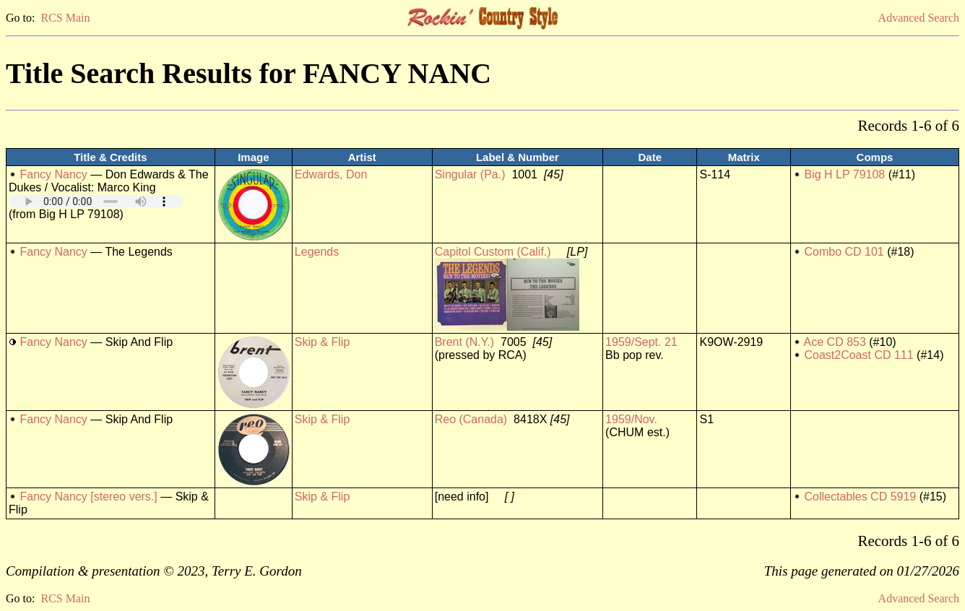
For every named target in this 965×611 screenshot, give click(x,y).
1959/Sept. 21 (641, 342)
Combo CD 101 (843, 252)
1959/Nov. (631, 419)
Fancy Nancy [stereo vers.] (88, 496)
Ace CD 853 (835, 342)
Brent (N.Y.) (464, 342)
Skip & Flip (322, 342)
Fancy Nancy (53, 174)
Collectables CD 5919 (860, 496)
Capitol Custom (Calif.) (493, 252)
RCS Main (65, 18)
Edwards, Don (331, 174)
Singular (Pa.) (470, 174)
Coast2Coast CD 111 (858, 355)
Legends (317, 252)
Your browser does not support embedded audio (96, 201)
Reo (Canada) (471, 419)
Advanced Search (918, 18)
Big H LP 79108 (844, 174)
